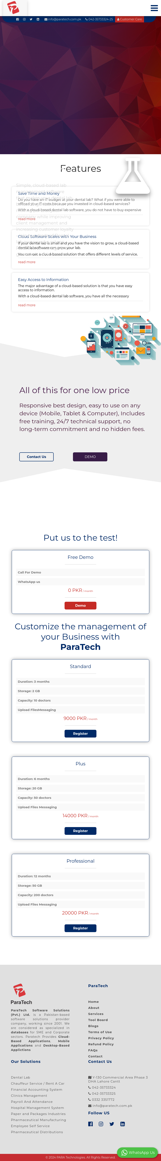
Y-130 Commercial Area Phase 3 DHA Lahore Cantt (118, 1079)
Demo (80, 606)
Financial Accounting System (36, 1090)
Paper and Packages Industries (38, 1114)
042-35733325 (102, 1094)
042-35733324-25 (99, 19)
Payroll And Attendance (32, 1102)
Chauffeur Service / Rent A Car (38, 1083)
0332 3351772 (101, 1100)
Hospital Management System (37, 1108)
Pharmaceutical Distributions (37, 1132)
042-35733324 (102, 1087)
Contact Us (36, 457)
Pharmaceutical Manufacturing (38, 1120)
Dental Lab (20, 1077)
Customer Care (129, 19)
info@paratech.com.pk (62, 19)
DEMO (90, 457)
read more (26, 262)
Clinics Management (29, 1096)
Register (80, 734)
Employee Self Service (30, 1126)
